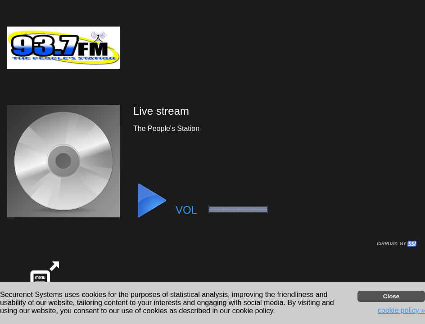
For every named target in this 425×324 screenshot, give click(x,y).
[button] (151, 201)
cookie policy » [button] (401, 310)
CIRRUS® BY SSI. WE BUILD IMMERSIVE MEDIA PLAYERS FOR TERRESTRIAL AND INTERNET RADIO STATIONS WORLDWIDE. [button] (392, 243)
